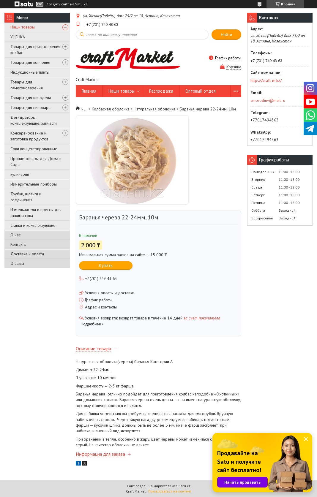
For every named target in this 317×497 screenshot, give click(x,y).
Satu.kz (184, 486)
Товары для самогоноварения (26, 85)
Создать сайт (58, 4)
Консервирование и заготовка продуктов (29, 136)
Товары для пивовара (30, 107)
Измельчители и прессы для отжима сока (35, 212)
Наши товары (22, 27)
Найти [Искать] (226, 34)
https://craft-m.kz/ (266, 80)
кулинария (19, 174)
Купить (106, 265)
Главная (89, 91)
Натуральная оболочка (154, 109)
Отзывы (17, 263)
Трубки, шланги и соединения (25, 196)
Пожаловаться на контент (169, 491)
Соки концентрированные (33, 148)
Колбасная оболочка (111, 109)
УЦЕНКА (17, 36)
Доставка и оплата (27, 254)
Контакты (18, 244)
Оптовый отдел (200, 91)
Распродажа (161, 91)
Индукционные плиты (29, 72)
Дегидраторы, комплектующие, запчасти (33, 120)
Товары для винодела (30, 97)
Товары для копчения (30, 62)
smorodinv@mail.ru (267, 100)
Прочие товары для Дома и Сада (35, 161)
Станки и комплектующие (33, 225)
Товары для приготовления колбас (35, 49)
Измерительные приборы (33, 184)
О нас (15, 235)
